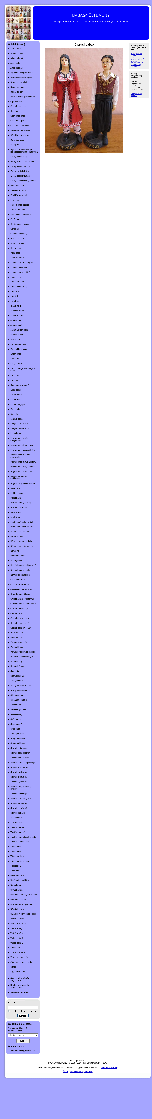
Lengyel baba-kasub (19, 423)
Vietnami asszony (18, 923)
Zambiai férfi (15, 947)
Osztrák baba (16, 613)
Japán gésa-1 (16, 320)
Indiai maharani (17, 258)
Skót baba (14, 671)
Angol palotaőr (16, 68)
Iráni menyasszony (18, 286)
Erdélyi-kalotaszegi (18, 157)
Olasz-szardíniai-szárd (20, 584)
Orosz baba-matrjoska (20, 594)
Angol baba (15, 63)
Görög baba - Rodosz (19, 224)
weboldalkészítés (109, 1067)
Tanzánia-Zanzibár (18, 822)
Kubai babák (16, 409)
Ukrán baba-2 (16, 890)
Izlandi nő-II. (15, 306)
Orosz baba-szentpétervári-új (23, 604)
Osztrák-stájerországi (19, 618)
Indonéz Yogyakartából (20, 272)
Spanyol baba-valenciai (20, 690)
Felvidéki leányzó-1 (18, 190)
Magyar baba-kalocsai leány (22, 450)
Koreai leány (16, 395)
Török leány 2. (16, 851)
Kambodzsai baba (18, 344)
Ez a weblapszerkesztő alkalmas (137, 59)
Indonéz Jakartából (18, 267)
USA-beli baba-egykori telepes (23, 895)
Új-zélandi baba (17, 875)
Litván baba (15, 433)
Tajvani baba (16, 818)
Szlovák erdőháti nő (19, 767)
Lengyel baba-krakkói (19, 428)
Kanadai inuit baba (18, 349)
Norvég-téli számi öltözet (21, 575)
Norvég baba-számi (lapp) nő (23, 565)
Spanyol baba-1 (17, 676)
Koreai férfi (15, 399)
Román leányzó (17, 666)
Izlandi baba (15, 301)
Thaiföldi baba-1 (17, 827)
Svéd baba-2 (16, 724)
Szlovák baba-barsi (18, 748)
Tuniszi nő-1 (15, 866)
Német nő (14, 551)
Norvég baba (16, 560)
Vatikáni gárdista (17, 919)
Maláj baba (15, 488)
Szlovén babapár (17, 813)
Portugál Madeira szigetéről (22, 652)
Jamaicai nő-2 (16, 315)
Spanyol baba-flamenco (20, 685)
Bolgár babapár (17, 87)
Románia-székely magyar (21, 657)
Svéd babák (15, 729)
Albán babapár (16, 58)
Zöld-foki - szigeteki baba (21, 962)
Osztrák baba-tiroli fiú (19, 623)
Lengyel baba (16, 419)
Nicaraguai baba (17, 556)
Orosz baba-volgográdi (20, 608)
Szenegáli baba (17, 734)
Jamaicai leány (17, 311)
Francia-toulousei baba (20, 214)
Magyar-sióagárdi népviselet (22, 483)
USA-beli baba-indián (19, 899)
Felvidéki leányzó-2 (18, 195)
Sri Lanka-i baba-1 (18, 695)
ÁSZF (65, 1071)
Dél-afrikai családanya (20, 130)
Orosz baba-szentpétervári (22, 599)
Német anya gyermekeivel (21, 541)
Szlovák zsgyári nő (18, 808)
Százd (13, 967)
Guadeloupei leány (18, 234)
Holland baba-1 (17, 238)
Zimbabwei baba (17, 952)
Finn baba (14, 200)
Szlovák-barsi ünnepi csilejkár (23, 762)
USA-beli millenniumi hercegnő (24, 914)
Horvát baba (15, 248)
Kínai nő (14, 380)
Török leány (15, 846)
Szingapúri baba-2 (18, 743)
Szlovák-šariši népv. (19, 794)
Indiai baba (15, 253)
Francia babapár (17, 210)
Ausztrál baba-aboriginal (21, 77)
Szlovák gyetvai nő (18, 782)
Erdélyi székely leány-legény (22, 181)
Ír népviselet (15, 277)
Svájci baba (15, 705)
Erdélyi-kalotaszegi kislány (22, 161)
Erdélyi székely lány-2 (20, 176)
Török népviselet (17, 856)
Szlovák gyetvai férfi (19, 772)
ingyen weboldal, (137, 63)
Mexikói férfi (15, 512)
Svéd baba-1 (16, 719)
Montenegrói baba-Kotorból (22, 527)
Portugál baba (16, 647)
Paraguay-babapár (18, 642)
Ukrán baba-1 (16, 885)
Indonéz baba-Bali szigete (21, 262)
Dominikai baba (17, 140)
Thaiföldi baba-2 (17, 832)
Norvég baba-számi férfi (20, 570)
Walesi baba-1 (16, 938)
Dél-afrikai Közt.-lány (19, 135)
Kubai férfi (14, 414)
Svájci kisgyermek (18, 709)
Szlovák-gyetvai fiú (18, 777)
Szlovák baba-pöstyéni (20, 753)
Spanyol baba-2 (17, 681)
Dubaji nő (14, 145)
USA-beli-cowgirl (17, 909)
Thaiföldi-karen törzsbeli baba (23, 837)
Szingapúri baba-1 (18, 738)
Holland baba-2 (17, 243)
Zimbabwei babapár (19, 957)
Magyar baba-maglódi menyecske (20, 456)
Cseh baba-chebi (17, 116)
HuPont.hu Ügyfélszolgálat (23, 1051)
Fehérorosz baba (17, 185)
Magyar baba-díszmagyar (21, 445)
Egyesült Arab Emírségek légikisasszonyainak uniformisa (24, 150)
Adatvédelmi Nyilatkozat (81, 1071)
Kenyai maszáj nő (18, 363)
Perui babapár (16, 632)
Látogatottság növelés (136, 95)
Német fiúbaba (16, 536)
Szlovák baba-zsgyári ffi (20, 798)
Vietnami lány (16, 928)
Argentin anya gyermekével (22, 72)
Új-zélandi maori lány (19, 880)
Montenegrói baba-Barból (21, 522)
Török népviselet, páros (20, 861)
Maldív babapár (17, 493)
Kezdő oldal (15, 48)
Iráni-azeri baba (17, 282)
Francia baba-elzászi (19, 205)
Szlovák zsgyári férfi (19, 803)
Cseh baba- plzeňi (18, 121)
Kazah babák (16, 354)
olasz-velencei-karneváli (21, 589)
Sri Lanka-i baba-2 (18, 700)
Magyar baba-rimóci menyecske (19, 477)
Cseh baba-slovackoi (19, 125)
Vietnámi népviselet (19, 933)
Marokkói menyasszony (20, 503)
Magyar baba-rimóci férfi (21, 471)
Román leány (16, 661)
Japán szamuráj (17, 335)
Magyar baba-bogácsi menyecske (19, 439)
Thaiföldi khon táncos (19, 842)
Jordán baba (16, 339)
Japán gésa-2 (16, 325)
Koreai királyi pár (17, 404)
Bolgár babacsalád (18, 82)
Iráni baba (14, 291)
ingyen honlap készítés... (136, 65)
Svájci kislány (16, 714)
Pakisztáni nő (16, 637)
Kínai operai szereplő (19, 385)
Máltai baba (15, 498)
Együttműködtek (17, 972)
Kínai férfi (14, 375)
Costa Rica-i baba (18, 106)
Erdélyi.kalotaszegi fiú (20, 166)
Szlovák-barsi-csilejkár (20, 758)
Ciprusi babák (16, 101)
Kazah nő (14, 359)
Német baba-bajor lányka (21, 546)
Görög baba (15, 219)
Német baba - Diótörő (19, 531)
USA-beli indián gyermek (21, 904)
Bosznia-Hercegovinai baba (22, 97)
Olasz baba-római (18, 580)
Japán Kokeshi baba (19, 330)
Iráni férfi (14, 296)
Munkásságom (16, 53)
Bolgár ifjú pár (16, 92)
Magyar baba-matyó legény (22, 467)
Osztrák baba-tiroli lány (20, 628)
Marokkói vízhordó (18, 507)
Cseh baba (15, 111)
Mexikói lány (15, 517)
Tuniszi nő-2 (15, 871)
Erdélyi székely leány (19, 171)
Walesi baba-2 (16, 943)
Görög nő (14, 229)
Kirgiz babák (15, 390)
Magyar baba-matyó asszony (23, 462)
